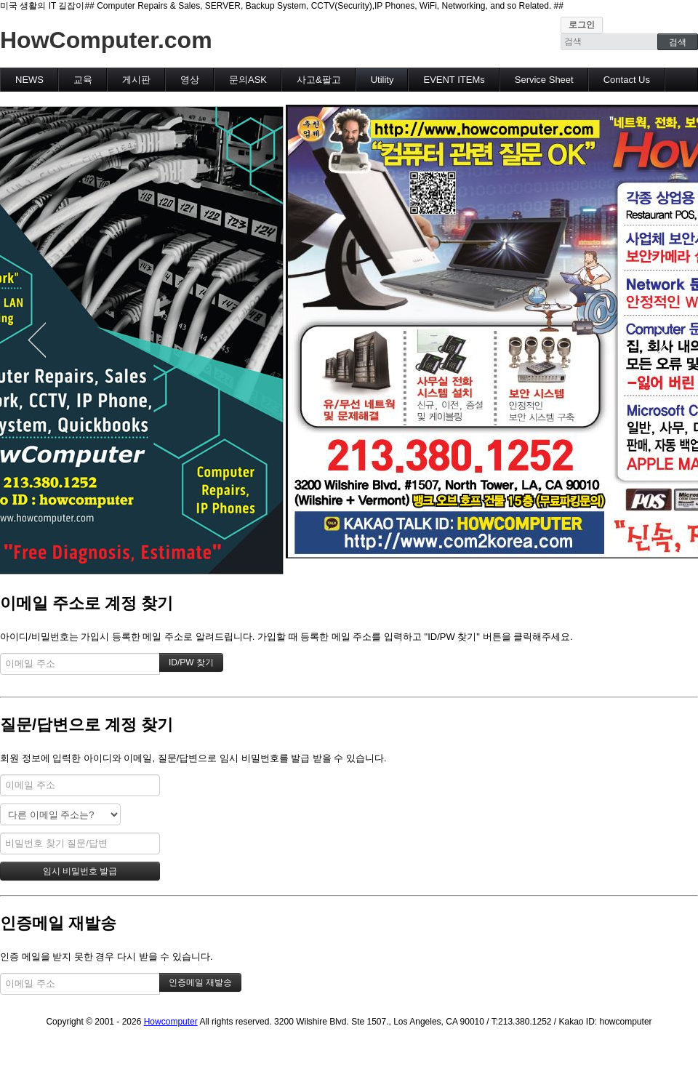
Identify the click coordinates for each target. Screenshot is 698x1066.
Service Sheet (544, 79)
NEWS (29, 79)
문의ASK (248, 79)
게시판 (136, 79)
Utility (382, 79)
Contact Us (626, 79)
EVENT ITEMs (453, 79)
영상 (189, 79)
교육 (82, 79)
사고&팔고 (319, 79)
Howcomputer (171, 1022)
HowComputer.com (106, 40)
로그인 (582, 25)
